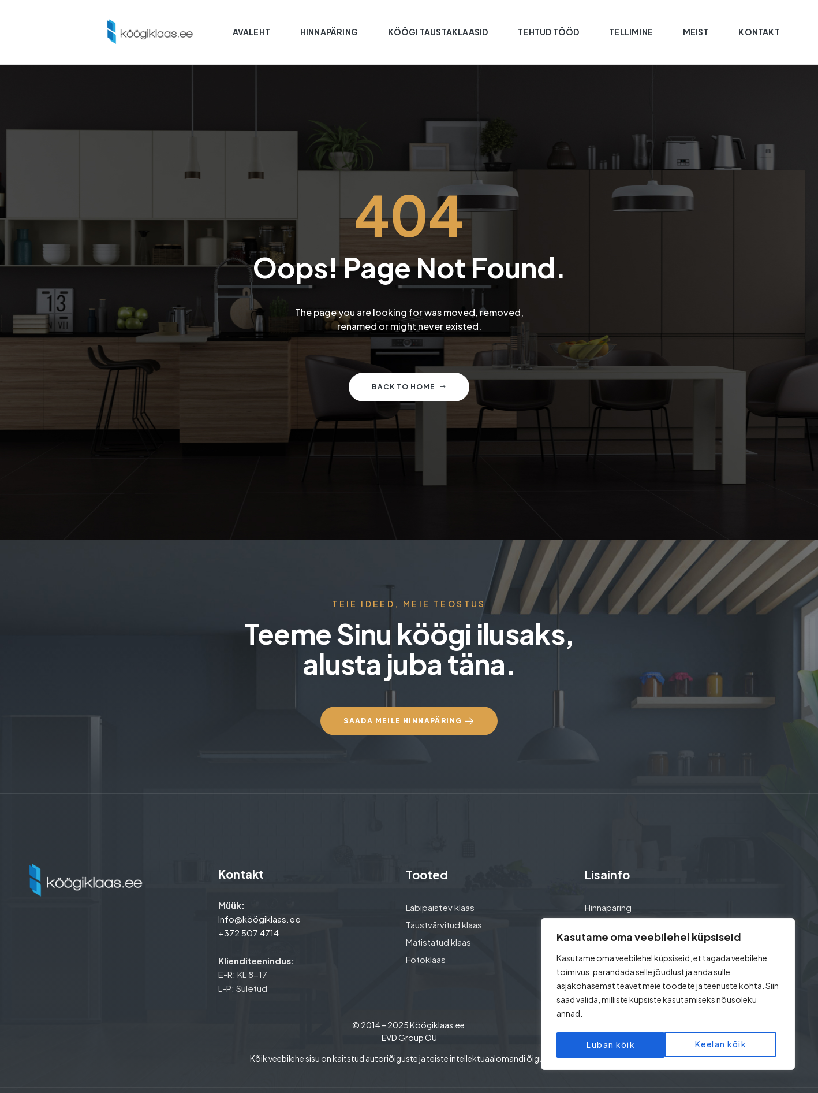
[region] (668, 995)
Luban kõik (725, 1045)
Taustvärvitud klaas (444, 924)
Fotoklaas (426, 959)
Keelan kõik (611, 1045)
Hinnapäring (608, 907)
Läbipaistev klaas (440, 907)
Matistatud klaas (438, 941)
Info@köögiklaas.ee (259, 918)
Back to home (409, 386)
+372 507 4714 (248, 932)
